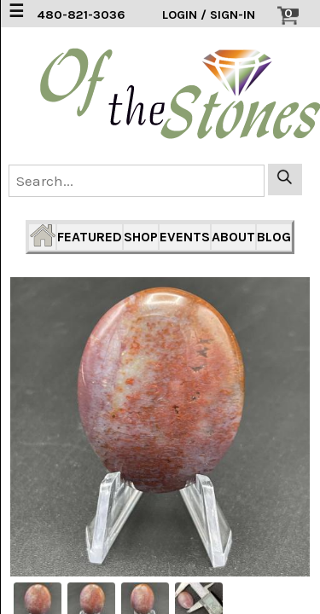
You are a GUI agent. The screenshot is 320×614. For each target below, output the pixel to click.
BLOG (274, 237)
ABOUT (233, 237)
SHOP (141, 237)
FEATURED (89, 237)
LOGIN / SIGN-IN (208, 15)
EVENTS (185, 237)
